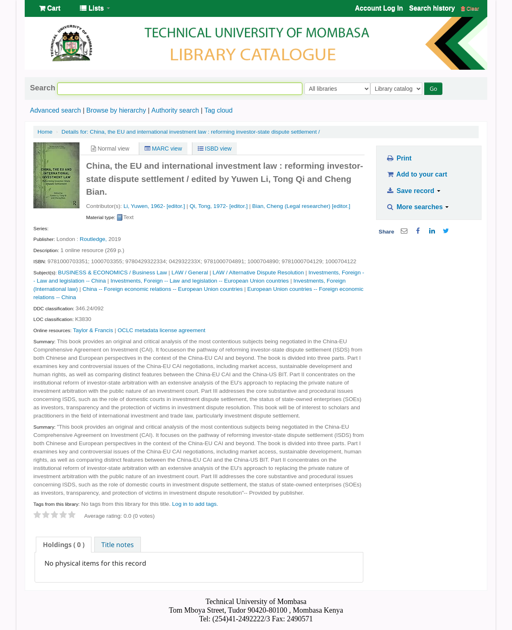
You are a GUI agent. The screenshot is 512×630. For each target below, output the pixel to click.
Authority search (175, 110)
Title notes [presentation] (117, 544)
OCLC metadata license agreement (162, 330)
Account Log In (379, 8)
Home (44, 132)
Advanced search (55, 110)
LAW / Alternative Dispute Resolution (258, 272)
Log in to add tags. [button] (195, 504)
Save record (413, 190)
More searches (417, 206)
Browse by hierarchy (116, 110)
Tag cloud (218, 110)
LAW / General (189, 272)
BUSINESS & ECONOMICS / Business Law (112, 272)
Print (398, 158)
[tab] (63, 544)
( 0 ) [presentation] (63, 544)
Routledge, (93, 239)
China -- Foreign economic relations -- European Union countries (162, 289)
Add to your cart (416, 174)
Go (435, 88)
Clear (470, 8)
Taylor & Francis (93, 330)
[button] (49, 8)
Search (42, 88)
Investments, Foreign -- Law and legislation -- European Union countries (199, 281)
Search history (432, 8)
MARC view (163, 148)
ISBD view (214, 148)
